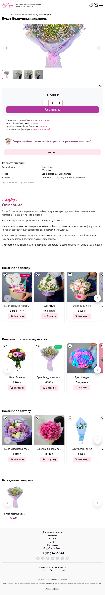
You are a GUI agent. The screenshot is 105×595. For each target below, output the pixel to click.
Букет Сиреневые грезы (17, 448)
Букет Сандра (81, 377)
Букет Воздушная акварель (50, 377)
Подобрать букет (52, 548)
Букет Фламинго (82, 305)
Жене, (56, 177)
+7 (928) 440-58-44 (52, 553)
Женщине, (47, 177)
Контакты (52, 545)
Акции (52, 539)
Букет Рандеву (17, 377)
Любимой (80, 177)
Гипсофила (47, 167)
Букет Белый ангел (82, 448)
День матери (65, 173)
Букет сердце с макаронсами (18, 305)
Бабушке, (64, 177)
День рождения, (50, 173)
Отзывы (52, 535)
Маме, (72, 177)
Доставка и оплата (52, 532)
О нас (52, 542)
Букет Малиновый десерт (50, 448)
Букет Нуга (49, 305)
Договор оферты (52, 589)
